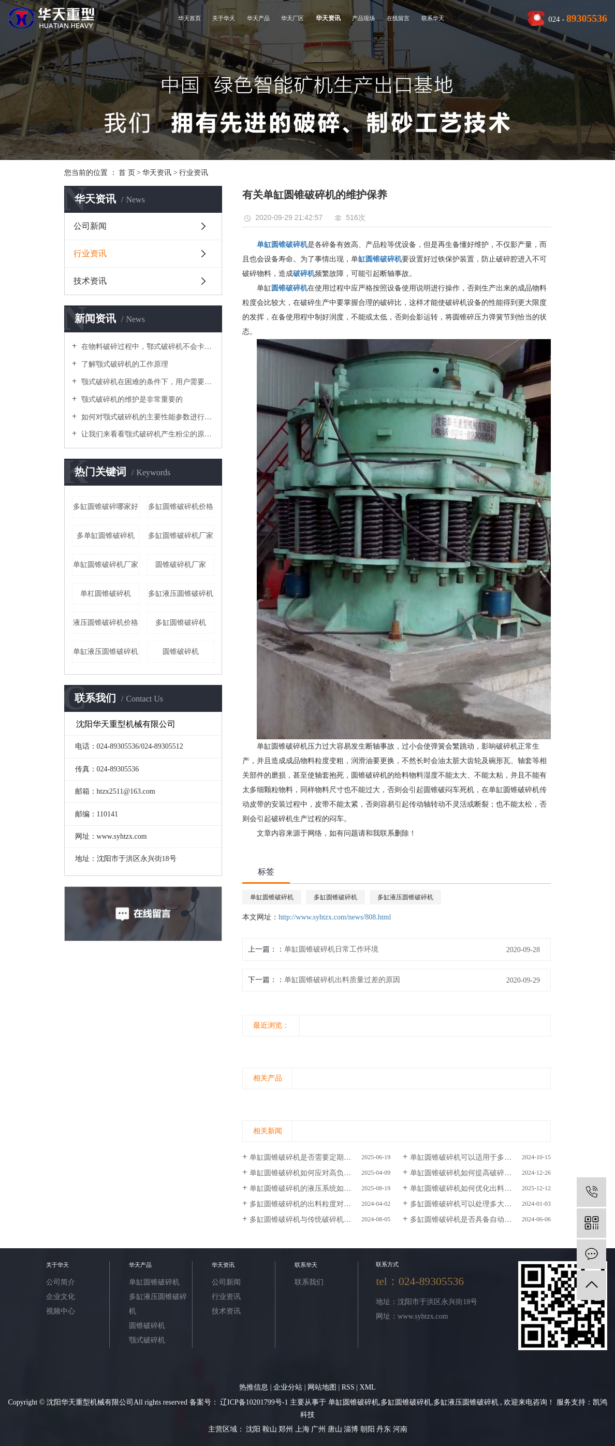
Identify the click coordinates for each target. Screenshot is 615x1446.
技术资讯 (90, 280)
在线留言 (398, 18)
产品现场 (363, 18)
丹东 (384, 1429)
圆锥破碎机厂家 (180, 564)
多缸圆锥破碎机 (335, 897)
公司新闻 (90, 226)
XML (368, 1387)
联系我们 (309, 1282)
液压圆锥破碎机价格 (105, 622)
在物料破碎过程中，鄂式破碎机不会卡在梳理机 (146, 346)
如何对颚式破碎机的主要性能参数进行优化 (146, 417)
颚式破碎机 (147, 1340)
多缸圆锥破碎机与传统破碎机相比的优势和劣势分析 (320, 1219)
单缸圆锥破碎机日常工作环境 (331, 949)
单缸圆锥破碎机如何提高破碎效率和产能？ (479, 1173)
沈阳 (254, 1429)
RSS (348, 1387)
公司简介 (60, 1282)
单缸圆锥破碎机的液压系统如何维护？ (311, 1188)
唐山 (336, 1429)
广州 (319, 1429)
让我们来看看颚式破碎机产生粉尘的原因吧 (146, 434)
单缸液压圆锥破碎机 (105, 651)
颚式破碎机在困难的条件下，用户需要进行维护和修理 (146, 382)
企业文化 (60, 1297)
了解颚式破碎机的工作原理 (123, 364)
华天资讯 (328, 18)
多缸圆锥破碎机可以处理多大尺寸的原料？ (479, 1204)
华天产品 (258, 18)
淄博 (352, 1429)
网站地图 (323, 1387)
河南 (400, 1429)
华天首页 (189, 18)
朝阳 (368, 1429)
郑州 (287, 1429)
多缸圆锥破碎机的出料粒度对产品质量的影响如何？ (320, 1204)
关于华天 (223, 18)
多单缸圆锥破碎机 (106, 535)
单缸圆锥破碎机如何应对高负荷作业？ (311, 1173)
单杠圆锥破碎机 (105, 593)
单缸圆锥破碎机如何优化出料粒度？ (468, 1188)
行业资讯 (193, 173)
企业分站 (287, 1387)
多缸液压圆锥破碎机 (180, 593)
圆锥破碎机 (181, 651)
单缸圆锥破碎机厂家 (105, 564)
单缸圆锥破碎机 (272, 897)
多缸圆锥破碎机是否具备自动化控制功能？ (479, 1219)
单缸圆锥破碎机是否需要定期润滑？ (307, 1157)
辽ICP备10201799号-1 (254, 1402)
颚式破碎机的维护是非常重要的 (131, 399)
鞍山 (270, 1429)
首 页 (127, 173)
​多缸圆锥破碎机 (180, 622)
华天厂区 (292, 18)
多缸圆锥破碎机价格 (180, 506)
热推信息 (253, 1387)
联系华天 (432, 18)
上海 (303, 1429)
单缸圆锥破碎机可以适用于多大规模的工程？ (480, 1157)
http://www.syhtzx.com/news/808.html (335, 917)
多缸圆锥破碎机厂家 (180, 535)
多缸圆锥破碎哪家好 (105, 506)
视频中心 (60, 1311)
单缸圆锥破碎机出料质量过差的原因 (342, 980)
